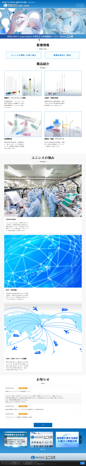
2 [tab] (42, 40)
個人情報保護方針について (29, 463)
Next (80, 439)
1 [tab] (39, 40)
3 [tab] (44, 40)
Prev (5, 439)
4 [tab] (47, 40)
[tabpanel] (43, 23)
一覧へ (43, 425)
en (78, 5)
